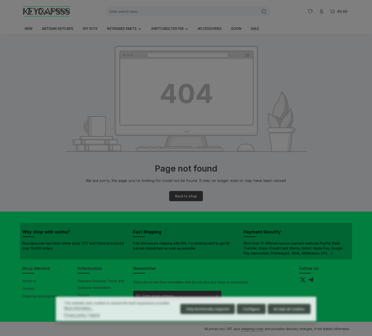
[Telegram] (310, 281)
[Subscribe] (216, 296)
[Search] (264, 11)
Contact (28, 288)
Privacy (83, 295)
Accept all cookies (289, 319)
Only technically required (207, 319)
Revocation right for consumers (102, 303)
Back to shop (186, 196)
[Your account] (321, 11)
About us (29, 281)
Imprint (94, 325)
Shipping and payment (39, 296)
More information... (78, 318)
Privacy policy (75, 325)
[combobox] (183, 11)
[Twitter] (303, 281)
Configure (251, 319)
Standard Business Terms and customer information (101, 284)
